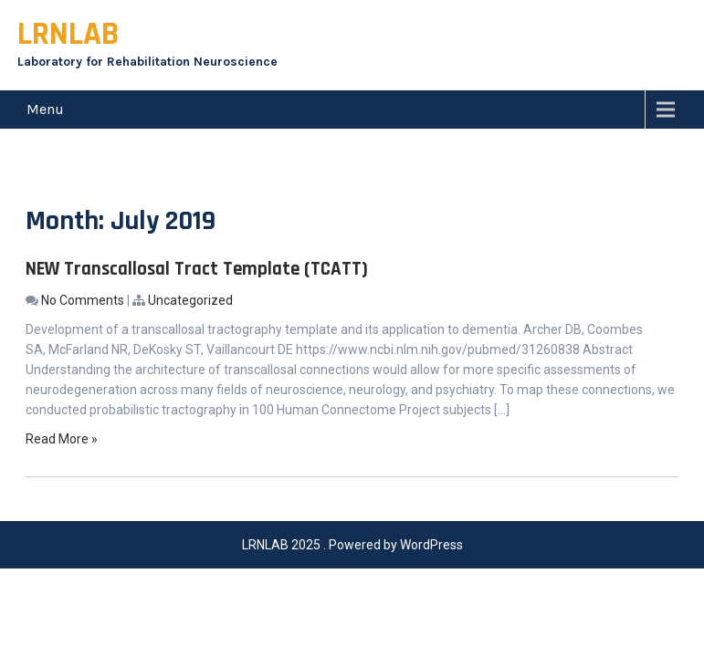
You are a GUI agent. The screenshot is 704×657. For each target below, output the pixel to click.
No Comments (82, 300)
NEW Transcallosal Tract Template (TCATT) (197, 268)
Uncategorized (190, 300)
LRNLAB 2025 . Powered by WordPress (352, 544)
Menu (45, 109)
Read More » (62, 439)
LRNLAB (68, 34)
